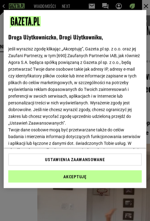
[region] (75, 99)
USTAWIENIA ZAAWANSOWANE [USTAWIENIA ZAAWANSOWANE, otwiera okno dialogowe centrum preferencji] (75, 159)
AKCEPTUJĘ (74, 176)
